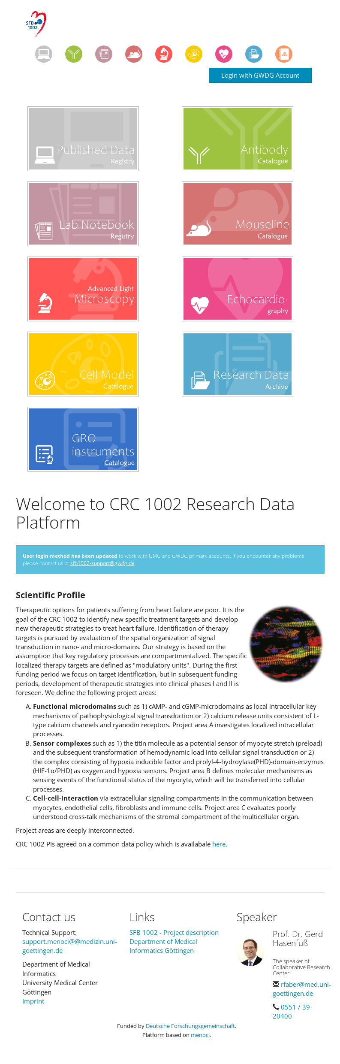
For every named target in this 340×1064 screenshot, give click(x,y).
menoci (200, 1035)
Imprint (33, 1001)
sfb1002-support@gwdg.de (102, 563)
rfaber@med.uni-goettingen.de (302, 989)
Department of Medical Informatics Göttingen (163, 946)
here (219, 844)
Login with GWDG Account (260, 75)
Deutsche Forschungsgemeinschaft (190, 1026)
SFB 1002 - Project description (174, 932)
